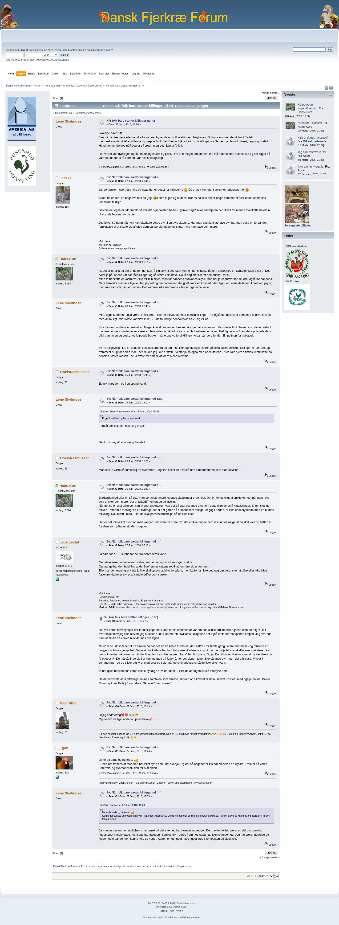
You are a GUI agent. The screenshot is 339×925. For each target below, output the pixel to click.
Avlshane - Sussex (310, 123)
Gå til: (250, 876)
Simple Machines (185, 903)
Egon (64, 748)
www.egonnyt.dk (203, 782)
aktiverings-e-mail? (101, 50)
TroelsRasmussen (75, 372)
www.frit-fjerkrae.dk (196, 607)
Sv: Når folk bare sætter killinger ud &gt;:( (135, 398)
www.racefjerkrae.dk (127, 607)
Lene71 (66, 178)
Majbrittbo (68, 703)
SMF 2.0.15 (154, 903)
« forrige (264, 92)
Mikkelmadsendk (314, 141)
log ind (43, 50)
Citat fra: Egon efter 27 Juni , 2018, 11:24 (122, 805)
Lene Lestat (94, 85)
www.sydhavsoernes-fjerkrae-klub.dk (161, 607)
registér (58, 50)
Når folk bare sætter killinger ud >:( (130, 120)
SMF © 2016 (168, 903)
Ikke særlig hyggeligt (311, 166)
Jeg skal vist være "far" (312, 152)
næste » (275, 92)
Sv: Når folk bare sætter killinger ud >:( (133, 177)
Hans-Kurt (305, 112)
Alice (306, 155)
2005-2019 (181, 906)
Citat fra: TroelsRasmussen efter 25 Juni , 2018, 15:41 (129, 411)
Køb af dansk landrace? (313, 137)
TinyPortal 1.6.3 (164, 906)
